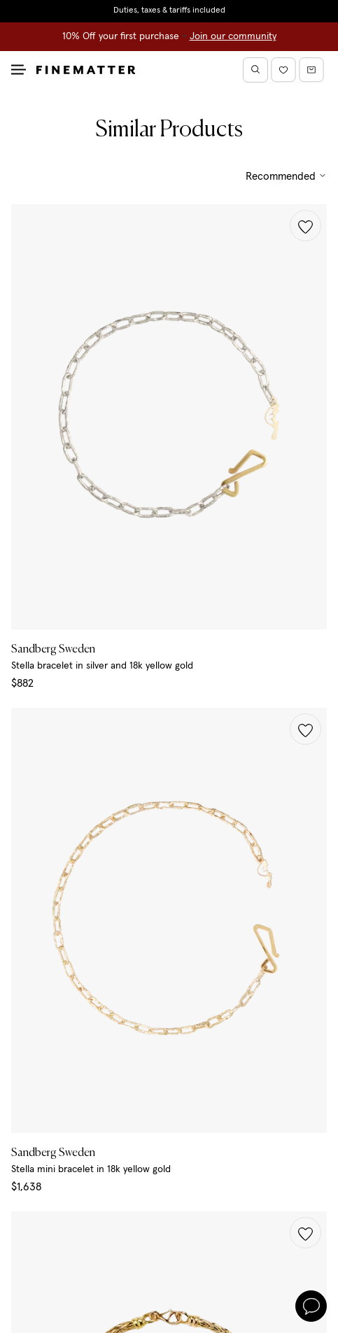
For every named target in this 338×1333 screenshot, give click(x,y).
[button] (305, 225)
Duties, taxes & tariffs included (169, 10)
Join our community (233, 36)
